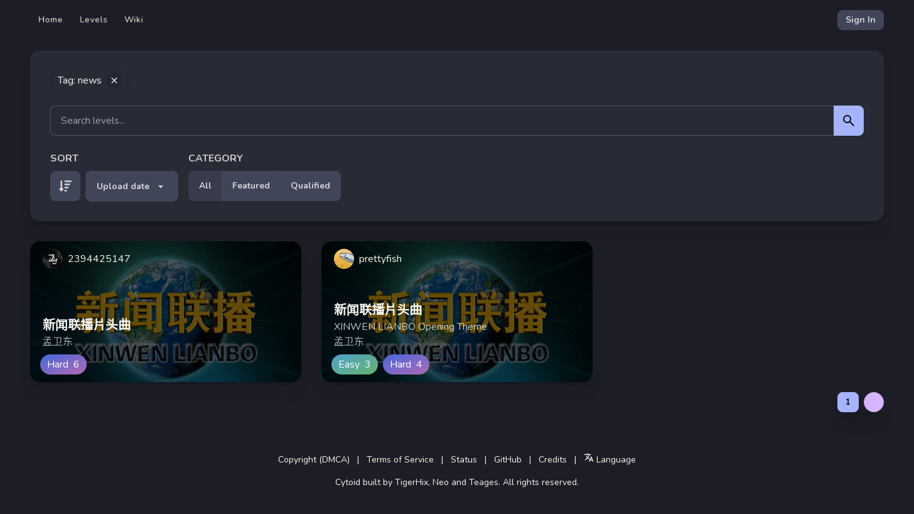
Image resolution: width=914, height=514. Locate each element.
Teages (483, 482)
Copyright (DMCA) (314, 460)
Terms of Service (400, 460)
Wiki (134, 20)
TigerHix (411, 482)
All (205, 186)
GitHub (508, 460)
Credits (553, 460)
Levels (94, 20)
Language (610, 459)
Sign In (861, 20)
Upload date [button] (132, 186)
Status (464, 460)
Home (50, 20)
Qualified (310, 186)
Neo (441, 482)
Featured (251, 186)
